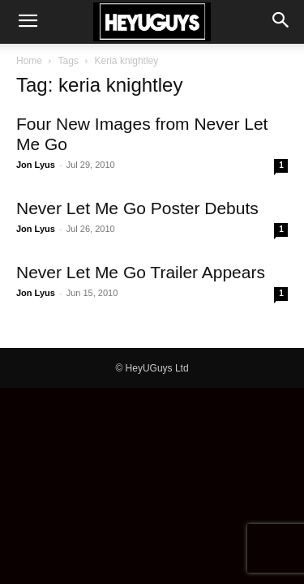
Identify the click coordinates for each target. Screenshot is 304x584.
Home (29, 61)
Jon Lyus (35, 165)
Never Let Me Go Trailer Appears (140, 272)
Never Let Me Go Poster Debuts (137, 208)
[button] (28, 22)
